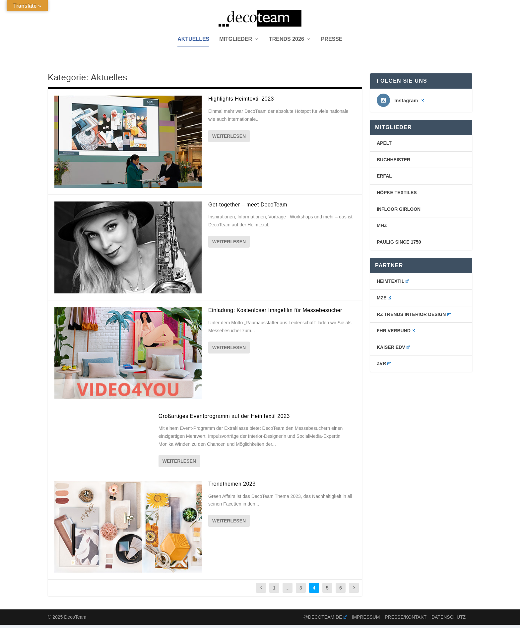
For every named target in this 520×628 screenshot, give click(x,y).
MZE (384, 301)
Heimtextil (393, 284)
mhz (382, 228)
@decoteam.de (325, 620)
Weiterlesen (229, 139)
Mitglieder (235, 42)
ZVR (384, 366)
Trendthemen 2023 (232, 487)
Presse (332, 42)
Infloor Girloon (399, 212)
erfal (384, 179)
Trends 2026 (286, 42)
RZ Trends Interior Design (414, 317)
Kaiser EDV (393, 350)
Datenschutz (448, 620)
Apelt (384, 146)
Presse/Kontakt (405, 620)
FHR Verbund (396, 334)
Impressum (366, 620)
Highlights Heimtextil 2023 (241, 102)
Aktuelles (193, 42)
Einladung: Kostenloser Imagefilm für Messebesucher (275, 313)
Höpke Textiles (397, 195)
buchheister (393, 163)
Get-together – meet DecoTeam (247, 207)
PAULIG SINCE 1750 (399, 245)
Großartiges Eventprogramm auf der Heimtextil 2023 (224, 419)
